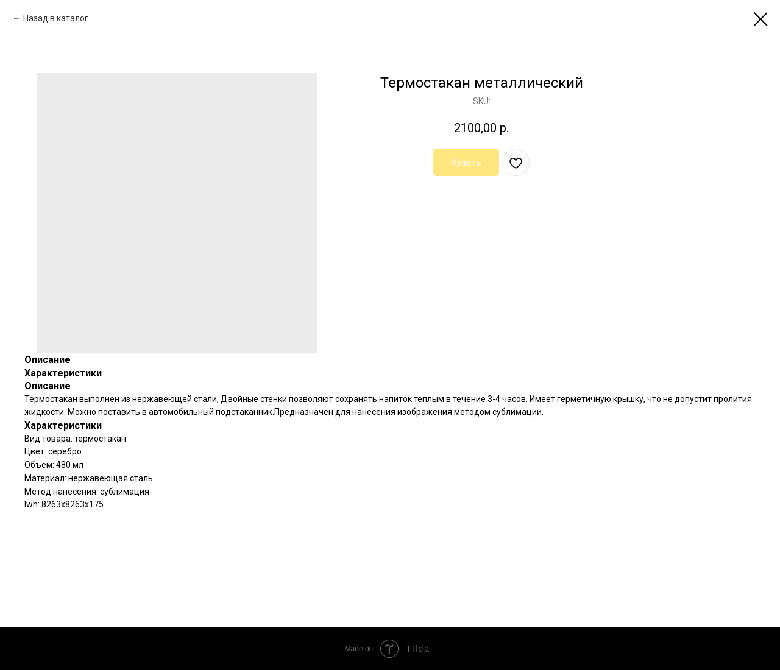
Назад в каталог (55, 18)
